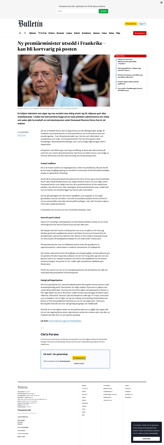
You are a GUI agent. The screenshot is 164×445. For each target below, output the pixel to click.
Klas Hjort (20, 422)
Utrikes (51, 33)
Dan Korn (20, 424)
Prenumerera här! (24, 410)
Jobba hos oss (107, 400)
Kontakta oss (128, 394)
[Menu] (20, 33)
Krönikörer (86, 33)
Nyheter (32, 33)
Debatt (77, 33)
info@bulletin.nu (28, 397)
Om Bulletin (106, 385)
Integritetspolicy (107, 391)
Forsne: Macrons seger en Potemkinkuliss (65, 321)
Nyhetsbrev (128, 397)
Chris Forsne (22, 135)
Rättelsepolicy (107, 397)
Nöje (118, 33)
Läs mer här (153, 433)
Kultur (111, 33)
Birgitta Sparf (21, 436)
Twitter (127, 385)
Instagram (128, 391)
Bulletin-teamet (107, 388)
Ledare (69, 33)
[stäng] (161, 2)
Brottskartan (140, 33)
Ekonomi (60, 33)
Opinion (96, 33)
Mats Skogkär (21, 420)
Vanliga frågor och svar (110, 394)
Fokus (104, 33)
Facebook (128, 388)
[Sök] (25, 33)
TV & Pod (42, 33)
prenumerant (65, 361)
